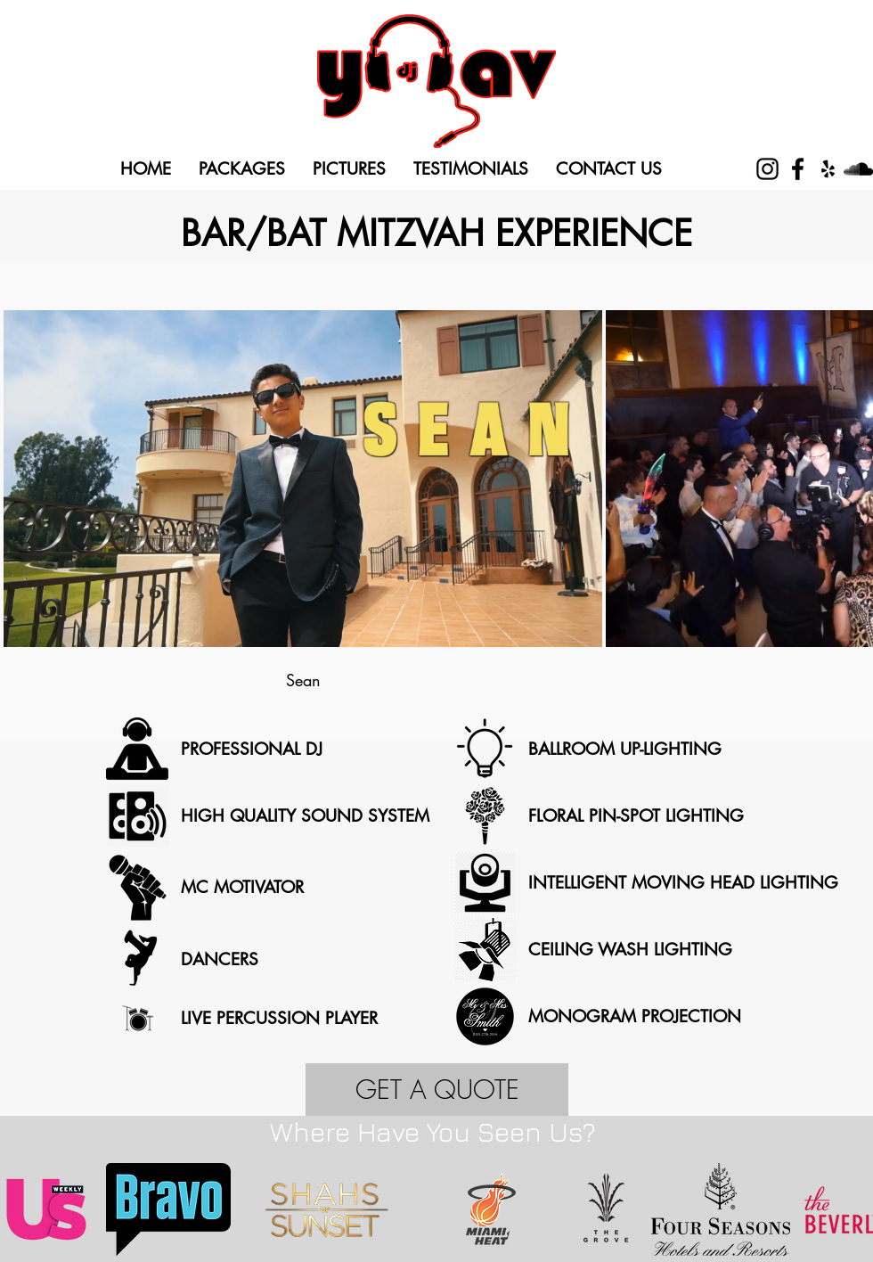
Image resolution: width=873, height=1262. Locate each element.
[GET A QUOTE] (437, 1089)
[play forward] (850, 1209)
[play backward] (22, 1209)
